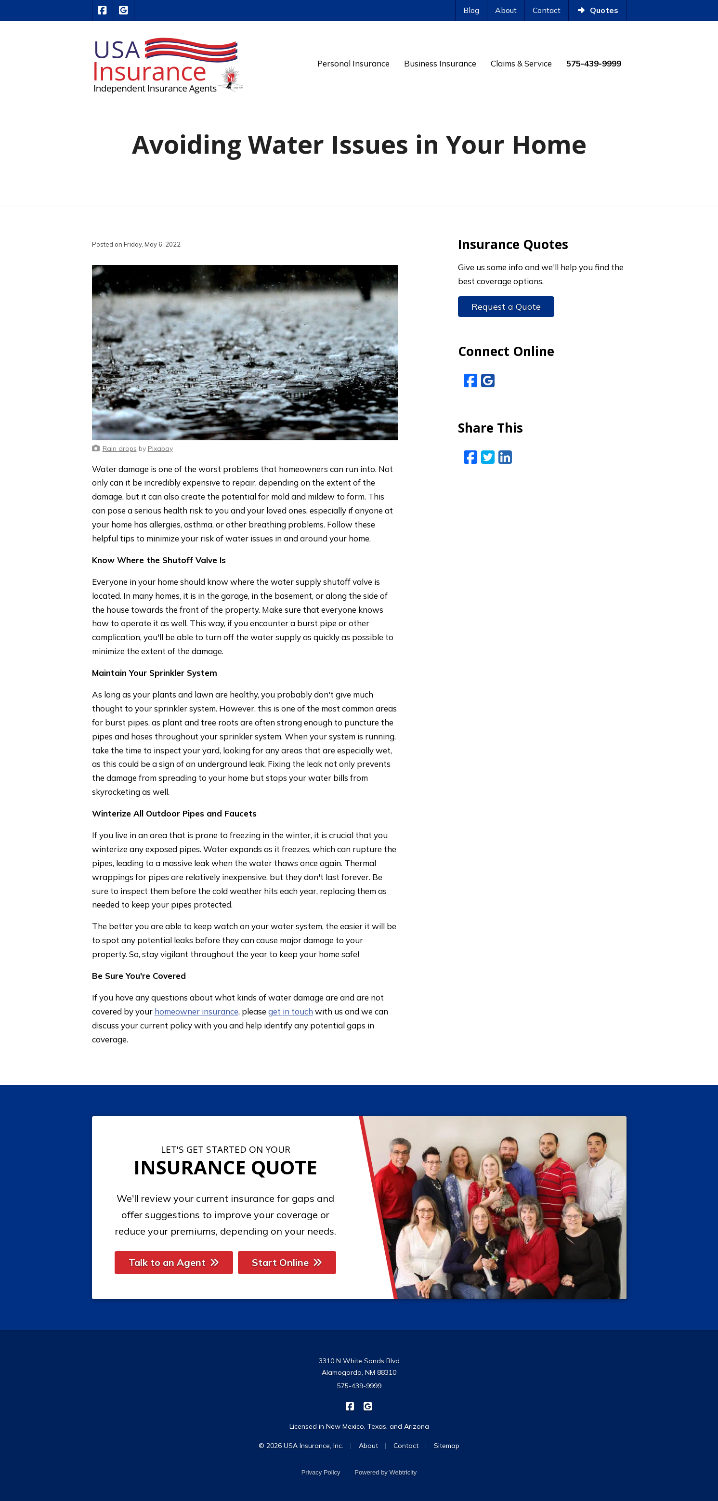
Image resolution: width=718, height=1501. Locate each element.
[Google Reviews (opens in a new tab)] (488, 380)
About (506, 10)
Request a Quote (506, 306)
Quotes (597, 10)
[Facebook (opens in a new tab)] (470, 380)
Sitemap (446, 1445)
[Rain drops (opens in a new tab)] (120, 448)
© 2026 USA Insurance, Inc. (301, 1445)
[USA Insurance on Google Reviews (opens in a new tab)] (123, 10)
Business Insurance (440, 63)
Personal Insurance (353, 63)
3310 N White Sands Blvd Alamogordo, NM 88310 (359, 1366)
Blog (471, 10)
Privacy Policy (320, 1472)
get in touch (290, 1011)
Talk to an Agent (174, 1262)
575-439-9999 (359, 1386)
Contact (547, 10)
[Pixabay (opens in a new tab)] (160, 448)
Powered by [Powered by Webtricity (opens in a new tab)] (385, 1472)
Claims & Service (521, 63)
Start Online (287, 1262)
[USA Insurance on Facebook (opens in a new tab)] (103, 10)
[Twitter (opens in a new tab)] (488, 457)
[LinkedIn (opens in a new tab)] (505, 457)
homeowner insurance (196, 1011)
